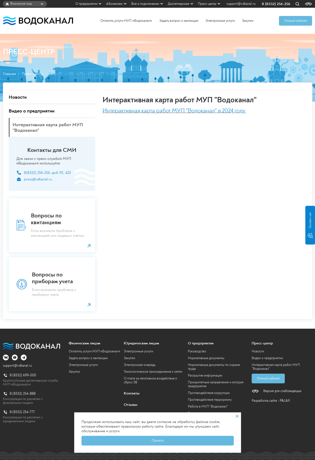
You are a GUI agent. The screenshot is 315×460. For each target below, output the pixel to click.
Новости (258, 351)
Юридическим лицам (141, 343)
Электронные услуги (220, 21)
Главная (9, 74)
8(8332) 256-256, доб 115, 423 (47, 173)
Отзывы (130, 404)
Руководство (197, 351)
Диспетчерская (178, 4)
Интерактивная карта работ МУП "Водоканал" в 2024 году (174, 110)
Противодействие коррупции (209, 393)
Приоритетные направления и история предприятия (215, 384)
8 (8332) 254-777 (22, 412)
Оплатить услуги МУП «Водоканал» (126, 21)
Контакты (131, 393)
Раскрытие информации (205, 375)
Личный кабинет (295, 21)
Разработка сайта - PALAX (271, 401)
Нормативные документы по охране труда (214, 367)
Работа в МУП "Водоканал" (208, 406)
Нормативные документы (206, 358)
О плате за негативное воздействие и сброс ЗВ (150, 380)
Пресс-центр (207, 4)
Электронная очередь (139, 365)
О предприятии (86, 4)
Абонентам (114, 4)
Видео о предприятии (267, 358)
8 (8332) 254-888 (23, 393)
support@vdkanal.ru (241, 4)
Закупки (247, 21)
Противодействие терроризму (210, 400)
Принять (158, 440)
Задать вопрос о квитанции (178, 21)
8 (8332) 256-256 (276, 4)
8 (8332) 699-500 (23, 375)
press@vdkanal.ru (38, 179)
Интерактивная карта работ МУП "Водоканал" (276, 367)
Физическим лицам (84, 343)
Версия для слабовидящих (282, 391)
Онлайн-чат (310, 225)
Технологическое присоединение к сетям (153, 372)
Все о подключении (145, 4)
